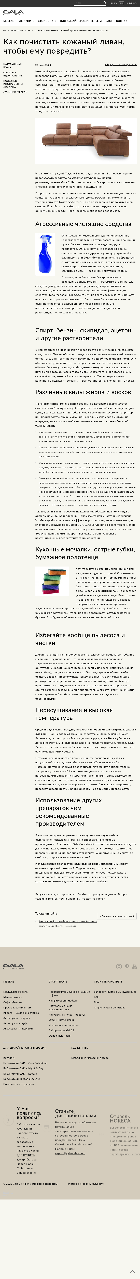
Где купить (26, 20)
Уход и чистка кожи (61, 1019)
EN (116, 3)
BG (135, 3)
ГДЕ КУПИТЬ (26, 1169)
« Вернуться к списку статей (121, 64)
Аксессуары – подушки (18, 1028)
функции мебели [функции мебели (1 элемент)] (15, 92)
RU (121, 3)
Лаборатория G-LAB (61, 1030)
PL (111, 3)
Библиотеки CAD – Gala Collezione (25, 1063)
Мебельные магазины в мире (90, 1057)
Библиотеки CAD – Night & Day (23, 1068)
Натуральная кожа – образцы (67, 1014)
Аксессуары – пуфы (15, 1023)
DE (130, 3)
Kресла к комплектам (17, 1007)
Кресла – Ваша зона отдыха (21, 1012)
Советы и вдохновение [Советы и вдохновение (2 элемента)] (13, 74)
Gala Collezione (13, 30)
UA (126, 3)
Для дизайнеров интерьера (81, 20)
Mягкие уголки (12, 996)
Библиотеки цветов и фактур (21, 1078)
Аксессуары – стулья (16, 1017)
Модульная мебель (15, 991)
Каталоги (9, 1057)
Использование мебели (64, 1025)
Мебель (8, 20)
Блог (109, 20)
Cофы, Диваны (12, 1002)
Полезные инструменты (18, 1084)
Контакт (122, 20)
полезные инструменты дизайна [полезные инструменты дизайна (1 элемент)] (13, 84)
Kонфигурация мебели (63, 1000)
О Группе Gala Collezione (109, 1007)
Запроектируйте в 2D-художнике (115, 991)
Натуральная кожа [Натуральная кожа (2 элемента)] (12, 66)
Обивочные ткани (60, 1035)
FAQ (96, 996)
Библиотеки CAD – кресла (20, 1073)
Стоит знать (47, 20)
